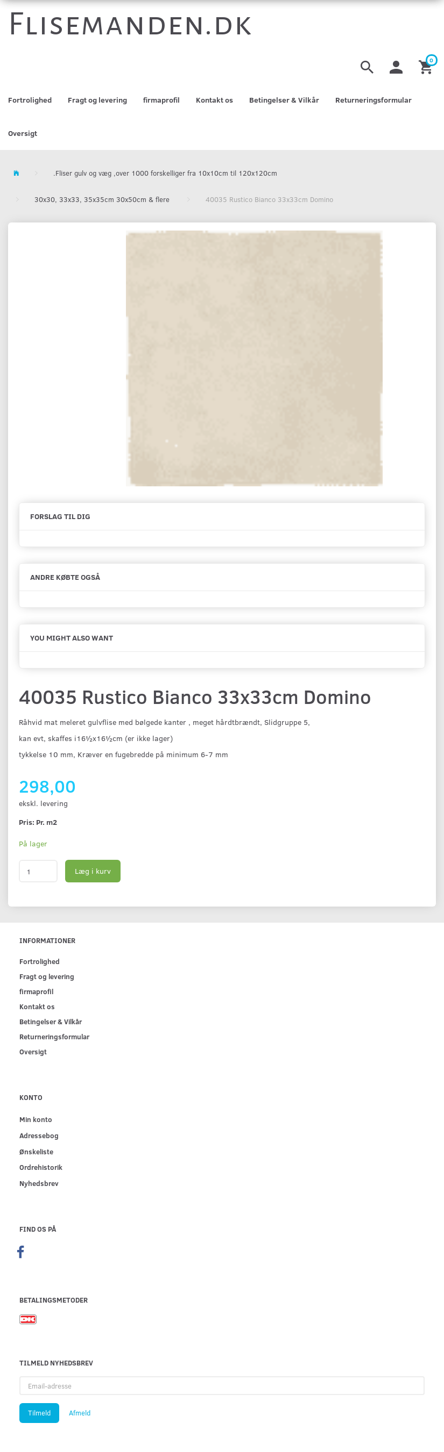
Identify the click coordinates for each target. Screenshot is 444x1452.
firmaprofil (161, 100)
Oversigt (22, 133)
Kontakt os (214, 100)
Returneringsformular (373, 100)
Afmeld (79, 1413)
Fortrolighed (30, 100)
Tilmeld (39, 1413)
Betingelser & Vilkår (284, 100)
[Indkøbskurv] (427, 66)
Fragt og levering (97, 100)
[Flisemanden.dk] (130, 24)
